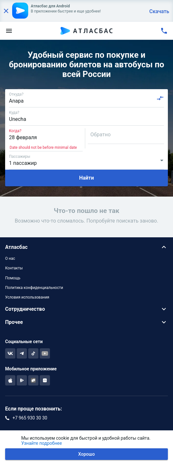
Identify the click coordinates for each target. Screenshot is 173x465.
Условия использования (27, 297)
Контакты (14, 268)
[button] (86, 247)
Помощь (13, 278)
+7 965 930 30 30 (29, 417)
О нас (10, 258)
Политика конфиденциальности (34, 287)
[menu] (9, 30)
